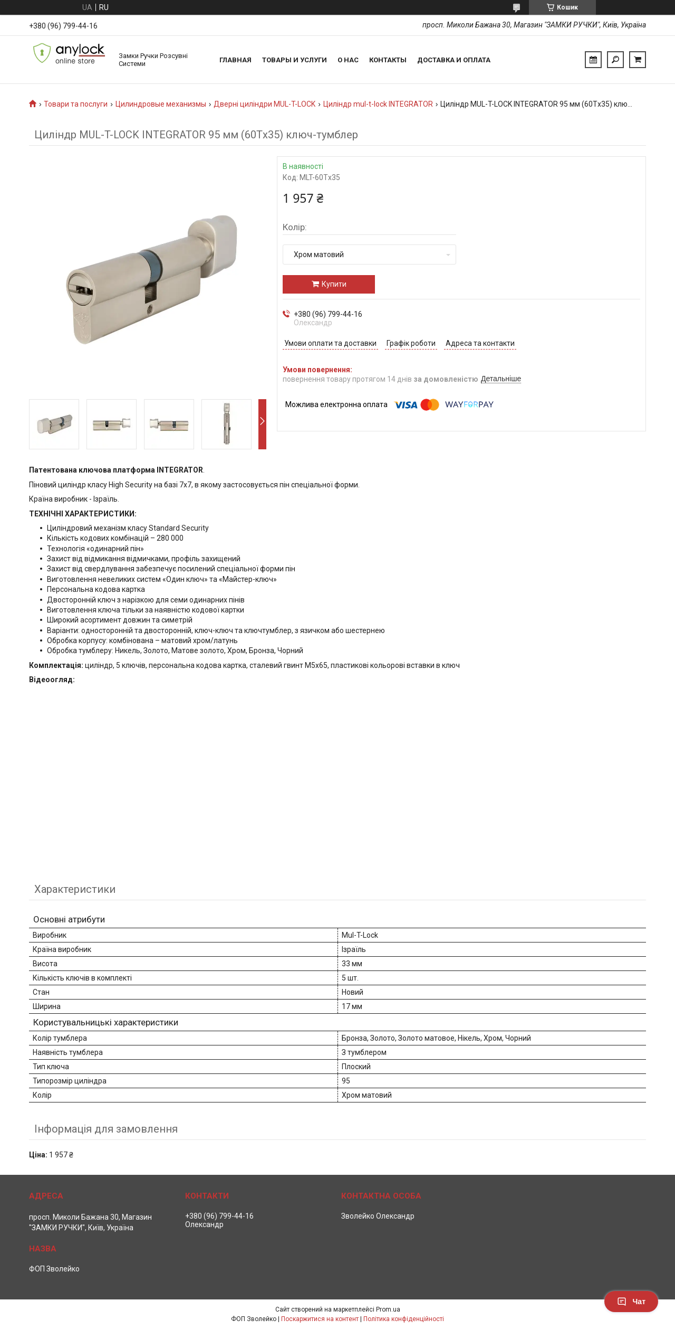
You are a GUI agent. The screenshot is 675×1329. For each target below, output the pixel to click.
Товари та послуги (76, 104)
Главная (235, 60)
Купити (334, 284)
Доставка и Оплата (453, 60)
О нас (348, 60)
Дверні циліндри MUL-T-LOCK (264, 104)
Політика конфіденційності (403, 1319)
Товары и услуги (294, 60)
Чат (631, 1301)
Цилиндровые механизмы (160, 104)
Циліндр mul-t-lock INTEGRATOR (378, 104)
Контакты (388, 60)
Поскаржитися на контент (320, 1319)
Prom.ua (388, 1309)
